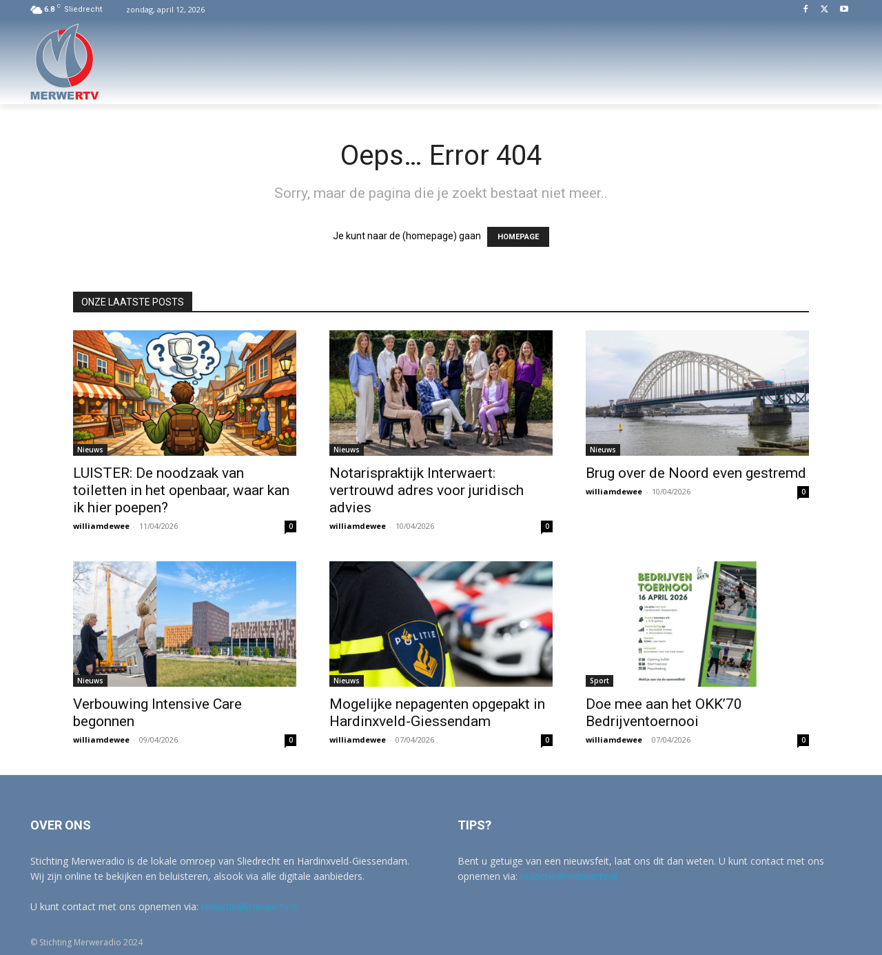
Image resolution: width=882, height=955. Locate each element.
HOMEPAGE (518, 236)
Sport (599, 680)
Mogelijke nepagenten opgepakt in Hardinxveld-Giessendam (437, 713)
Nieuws (90, 449)
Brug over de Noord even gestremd (696, 473)
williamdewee (101, 526)
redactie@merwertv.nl (249, 906)
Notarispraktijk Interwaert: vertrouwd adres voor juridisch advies (426, 490)
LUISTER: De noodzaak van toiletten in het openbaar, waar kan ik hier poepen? (181, 490)
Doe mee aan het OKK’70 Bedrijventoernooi (664, 713)
